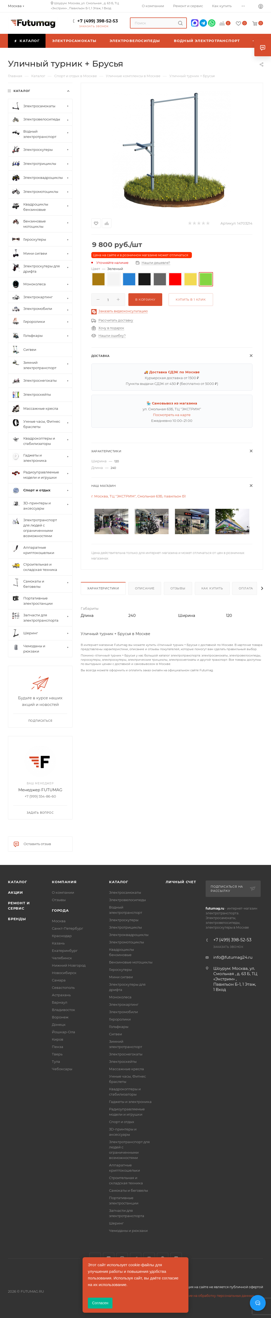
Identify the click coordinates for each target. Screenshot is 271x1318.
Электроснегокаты (125, 1054)
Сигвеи (115, 1034)
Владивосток (63, 1010)
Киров (57, 1039)
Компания (64, 882)
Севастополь (63, 987)
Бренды (17, 919)
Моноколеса (120, 997)
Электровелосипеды (127, 900)
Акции (15, 892)
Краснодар (62, 936)
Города (60, 910)
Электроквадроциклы (128, 935)
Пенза (57, 1047)
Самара (59, 980)
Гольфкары (118, 1026)
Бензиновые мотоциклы (130, 962)
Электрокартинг (123, 1004)
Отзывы (178, 588)
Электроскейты (123, 1061)
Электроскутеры (123, 920)
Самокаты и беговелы (128, 1190)
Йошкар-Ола (63, 1032)
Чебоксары (62, 1069)
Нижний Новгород (68, 965)
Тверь (57, 1054)
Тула (56, 1061)
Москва (59, 921)
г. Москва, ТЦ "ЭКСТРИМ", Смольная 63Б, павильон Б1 (138, 496)
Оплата (246, 588)
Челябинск (62, 958)
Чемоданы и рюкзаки (128, 1230)
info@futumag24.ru (232, 957)
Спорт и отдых (121, 1122)
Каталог (17, 882)
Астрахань (61, 995)
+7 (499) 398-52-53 (97, 21)
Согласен (100, 1303)
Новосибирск (64, 973)
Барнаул (59, 1002)
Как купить (212, 588)
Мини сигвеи (121, 977)
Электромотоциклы (126, 942)
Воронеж (60, 1017)
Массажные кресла (126, 1069)
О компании (63, 892)
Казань (58, 943)
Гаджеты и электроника (130, 1102)
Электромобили (123, 1012)
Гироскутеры (120, 969)
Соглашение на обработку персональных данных (213, 1296)
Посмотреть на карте (172, 415)
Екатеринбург (65, 950)
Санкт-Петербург (67, 928)
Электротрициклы (125, 927)
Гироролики (120, 1019)
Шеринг (116, 1223)
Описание (145, 588)
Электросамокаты (125, 892)
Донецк (59, 1024)
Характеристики (103, 588)
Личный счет (181, 882)
